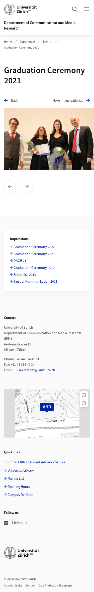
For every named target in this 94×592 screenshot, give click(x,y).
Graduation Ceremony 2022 (34, 247)
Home (8, 42)
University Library (21, 470)
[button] (84, 395)
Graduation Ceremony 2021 (21, 48)
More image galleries (71, 100)
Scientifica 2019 (25, 274)
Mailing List (16, 478)
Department (27, 42)
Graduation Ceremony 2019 (34, 267)
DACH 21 (20, 260)
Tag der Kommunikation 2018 (35, 281)
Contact (30, 585)
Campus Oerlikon (20, 494)
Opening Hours (19, 486)
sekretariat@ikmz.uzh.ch (37, 370)
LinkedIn (15, 522)
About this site (13, 585)
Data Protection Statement (55, 585)
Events (47, 42)
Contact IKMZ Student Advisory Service (36, 462)
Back (11, 100)
